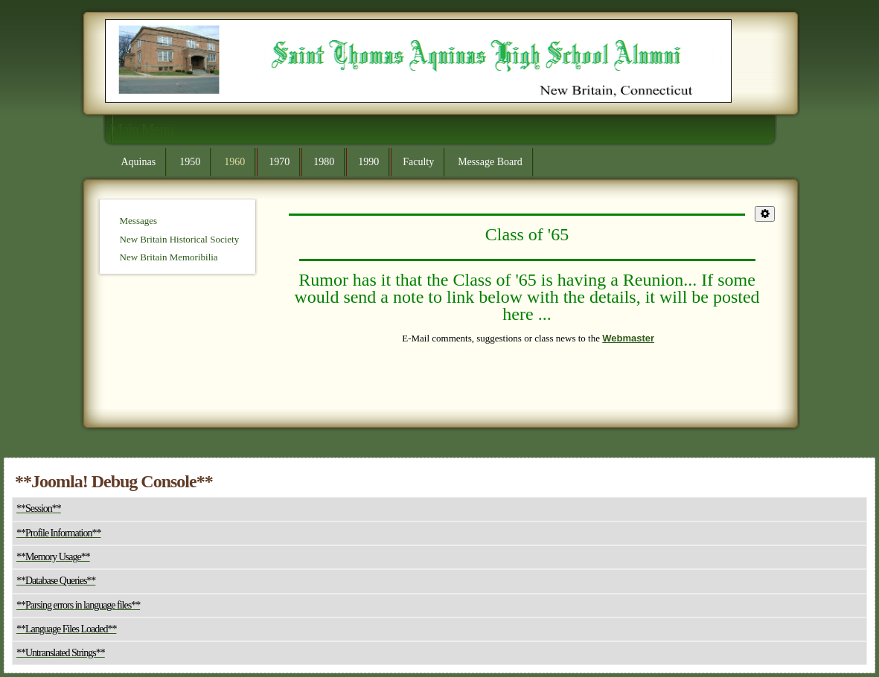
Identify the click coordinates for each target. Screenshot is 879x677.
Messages (139, 220)
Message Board (490, 161)
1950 (189, 161)
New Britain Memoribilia (169, 257)
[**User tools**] (765, 214)
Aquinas (138, 161)
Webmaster (628, 338)
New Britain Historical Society (180, 239)
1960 (234, 161)
